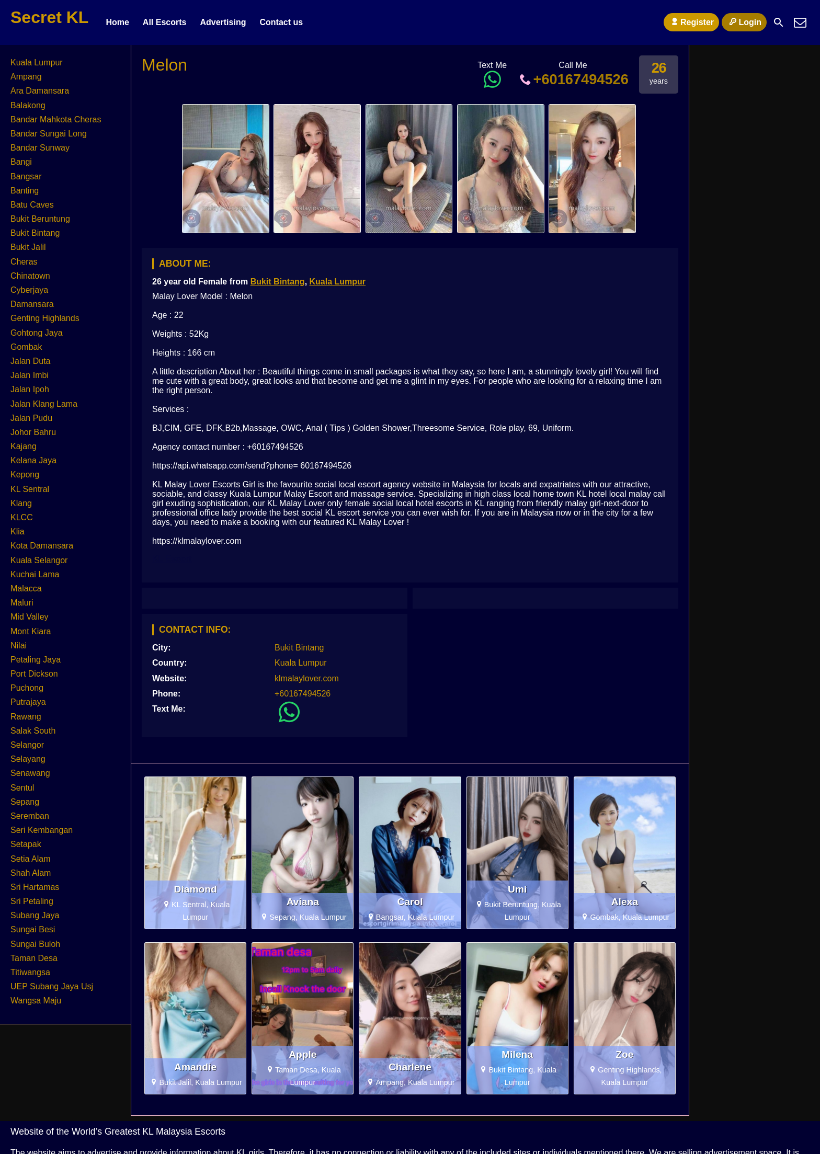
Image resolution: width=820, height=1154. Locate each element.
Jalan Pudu (31, 418)
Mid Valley (29, 616)
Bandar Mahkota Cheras (55, 119)
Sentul (22, 787)
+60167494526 (573, 79)
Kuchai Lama (34, 574)
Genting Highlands (44, 318)
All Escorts (165, 22)
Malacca (26, 588)
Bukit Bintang (277, 281)
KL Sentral (29, 489)
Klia (17, 531)
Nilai (18, 645)
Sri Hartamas (34, 887)
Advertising (223, 22)
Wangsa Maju (35, 1000)
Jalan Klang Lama (43, 403)
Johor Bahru (33, 432)
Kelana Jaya (33, 460)
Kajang (23, 446)
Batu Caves (32, 204)
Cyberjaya (29, 289)
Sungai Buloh (35, 944)
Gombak (26, 346)
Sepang (24, 801)
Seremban (29, 816)
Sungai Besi (32, 929)
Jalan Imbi (29, 375)
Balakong (27, 105)
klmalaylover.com (307, 678)
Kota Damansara (41, 545)
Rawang (25, 716)
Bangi (21, 161)
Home (117, 22)
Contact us (281, 22)
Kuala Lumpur (338, 281)
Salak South (32, 730)
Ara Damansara (39, 90)
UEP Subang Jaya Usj (51, 986)
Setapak (25, 844)
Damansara (32, 304)
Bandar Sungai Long (48, 133)
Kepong (24, 474)
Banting (24, 190)
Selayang (27, 759)
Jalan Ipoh (29, 389)
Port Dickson (34, 673)
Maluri (21, 602)
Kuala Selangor (38, 560)
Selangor (27, 744)
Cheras (24, 261)
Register (691, 22)
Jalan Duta (30, 361)
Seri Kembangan (41, 830)
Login (744, 22)
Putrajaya (28, 702)
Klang (21, 503)
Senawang (30, 773)
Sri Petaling (31, 901)
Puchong (26, 687)
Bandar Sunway (40, 147)
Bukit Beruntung (40, 218)
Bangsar (26, 176)
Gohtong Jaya (36, 332)
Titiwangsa (30, 972)
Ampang (26, 76)
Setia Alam (30, 858)
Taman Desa (34, 958)
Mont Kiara (30, 631)
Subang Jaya (34, 915)
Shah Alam (30, 873)
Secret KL (49, 17)
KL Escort (171, 558)
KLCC (21, 517)
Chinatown (30, 275)
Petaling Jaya (35, 659)
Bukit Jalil (28, 247)
